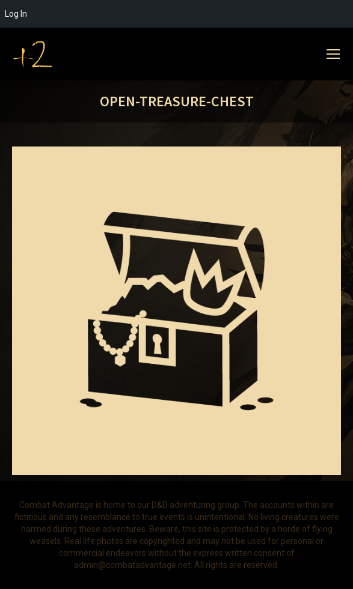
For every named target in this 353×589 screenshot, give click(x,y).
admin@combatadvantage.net (132, 565)
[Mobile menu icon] (333, 54)
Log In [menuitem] (16, 14)
